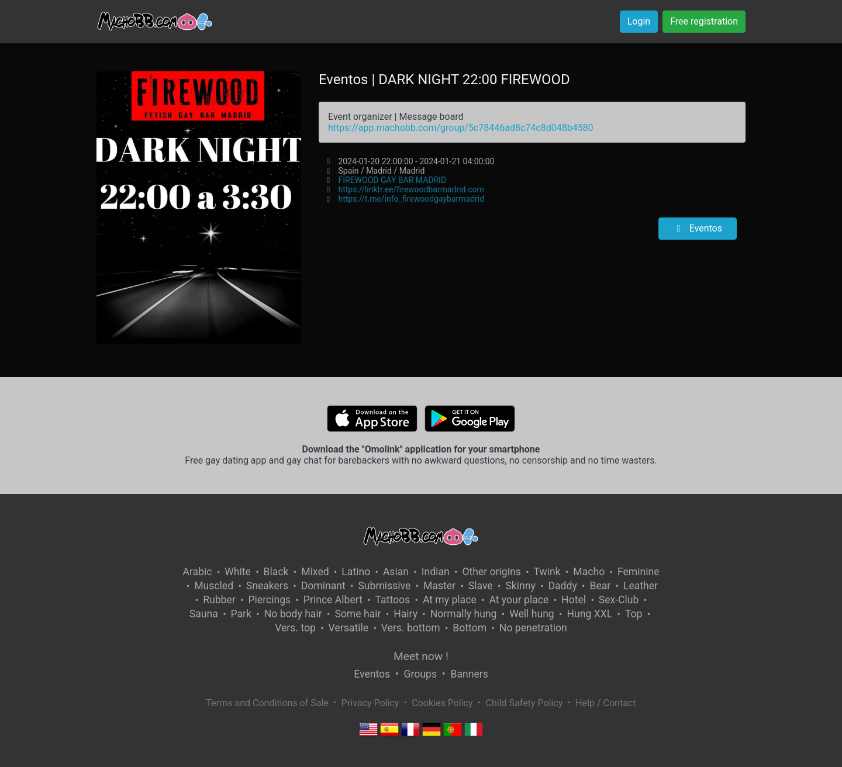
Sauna (203, 614)
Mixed (315, 572)
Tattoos (392, 600)
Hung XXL (589, 614)
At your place (518, 600)
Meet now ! (421, 656)
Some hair (357, 614)
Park (241, 614)
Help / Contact (605, 703)
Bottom (469, 628)
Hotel (573, 600)
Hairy (405, 614)
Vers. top (295, 628)
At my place (450, 600)
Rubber (219, 600)
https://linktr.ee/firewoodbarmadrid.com (411, 189)
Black (276, 572)
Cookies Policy (442, 703)
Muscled (213, 586)
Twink (547, 572)
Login (638, 21)
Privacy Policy (370, 703)
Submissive (384, 586)
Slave (480, 586)
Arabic (197, 572)
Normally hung (463, 614)
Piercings (269, 600)
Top (634, 614)
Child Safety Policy (524, 703)
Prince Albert (333, 600)
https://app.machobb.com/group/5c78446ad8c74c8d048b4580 (460, 127)
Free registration (704, 21)
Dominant (323, 586)
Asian (396, 572)
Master (439, 586)
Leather (640, 586)
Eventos (697, 228)
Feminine (638, 572)
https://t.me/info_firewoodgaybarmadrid (411, 198)
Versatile (348, 628)
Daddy (562, 586)
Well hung (531, 614)
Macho (589, 572)
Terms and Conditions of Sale (267, 703)
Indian (436, 572)
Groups (420, 674)
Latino (355, 572)
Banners (469, 674)
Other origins (491, 572)
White (238, 572)
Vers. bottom (410, 628)
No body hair (293, 614)
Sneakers (267, 586)
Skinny (520, 586)
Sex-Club (619, 600)
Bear (599, 586)
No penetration (533, 628)
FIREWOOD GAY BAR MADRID (392, 180)
